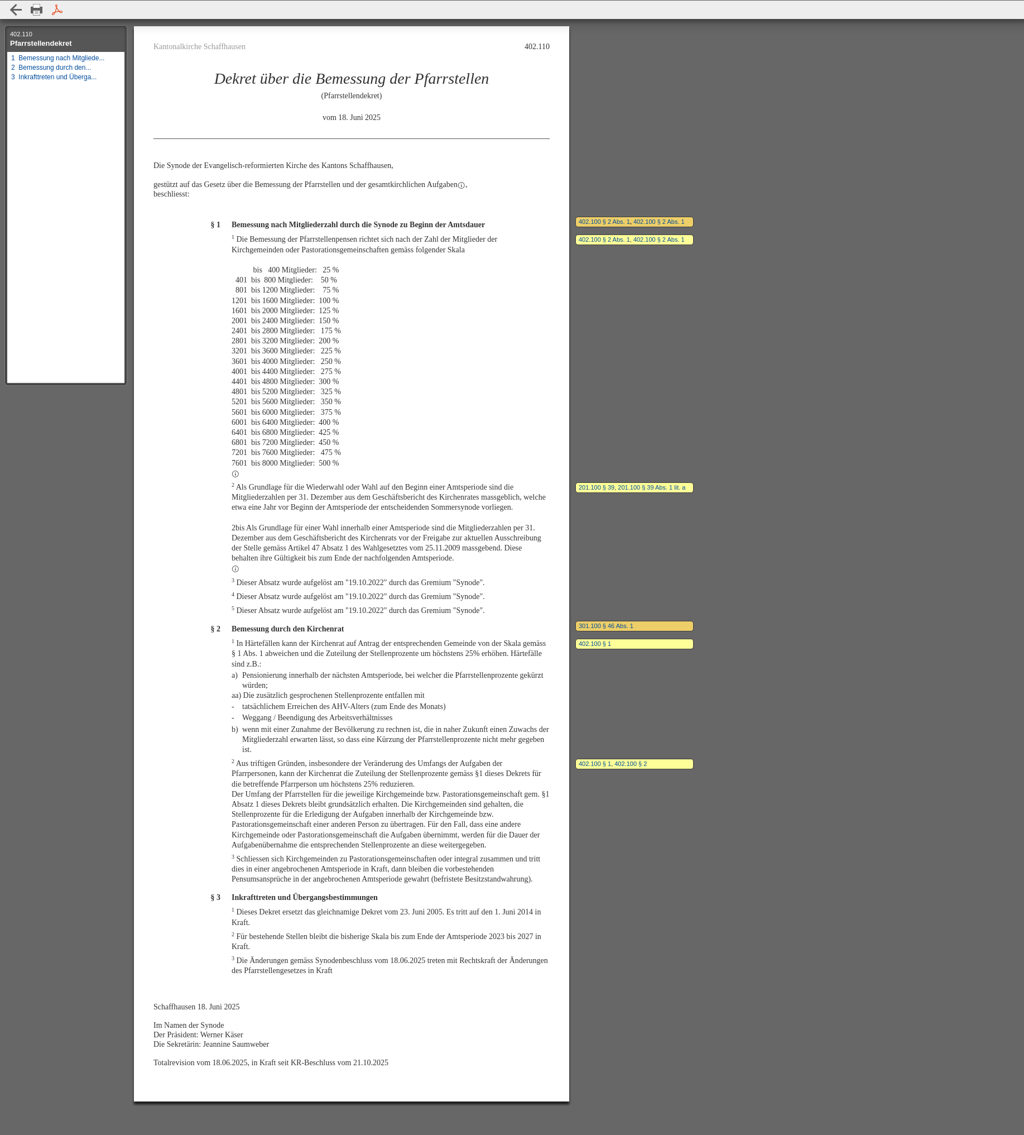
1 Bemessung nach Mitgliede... (57, 58)
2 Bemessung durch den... (51, 67)
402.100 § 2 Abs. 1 (604, 221)
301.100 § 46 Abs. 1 (606, 625)
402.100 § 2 (630, 763)
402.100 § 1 (595, 643)
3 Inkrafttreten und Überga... (54, 77)
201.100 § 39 (596, 487)
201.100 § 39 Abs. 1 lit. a (651, 487)
